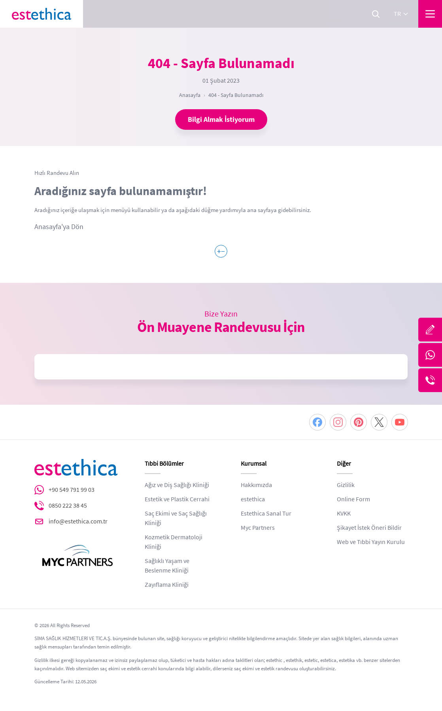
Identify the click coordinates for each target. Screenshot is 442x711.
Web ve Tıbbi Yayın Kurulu (371, 542)
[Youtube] (400, 422)
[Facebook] (317, 422)
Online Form (353, 499)
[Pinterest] (358, 422)
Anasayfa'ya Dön (58, 227)
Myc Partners (258, 527)
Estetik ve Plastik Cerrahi (177, 499)
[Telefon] (430, 380)
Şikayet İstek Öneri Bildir (369, 527)
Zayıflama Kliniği (167, 584)
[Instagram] (338, 422)
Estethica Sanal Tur (266, 513)
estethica (253, 499)
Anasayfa (189, 95)
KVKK (344, 513)
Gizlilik (346, 485)
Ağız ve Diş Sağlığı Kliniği (177, 485)
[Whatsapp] (430, 355)
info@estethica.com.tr (78, 521)
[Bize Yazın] (430, 329)
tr (401, 13)
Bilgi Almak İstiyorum (221, 119)
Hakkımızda (256, 485)
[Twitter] (379, 422)
